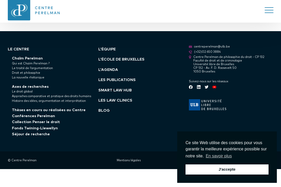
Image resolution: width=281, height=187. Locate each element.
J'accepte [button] (226, 169)
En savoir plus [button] (219, 156)
